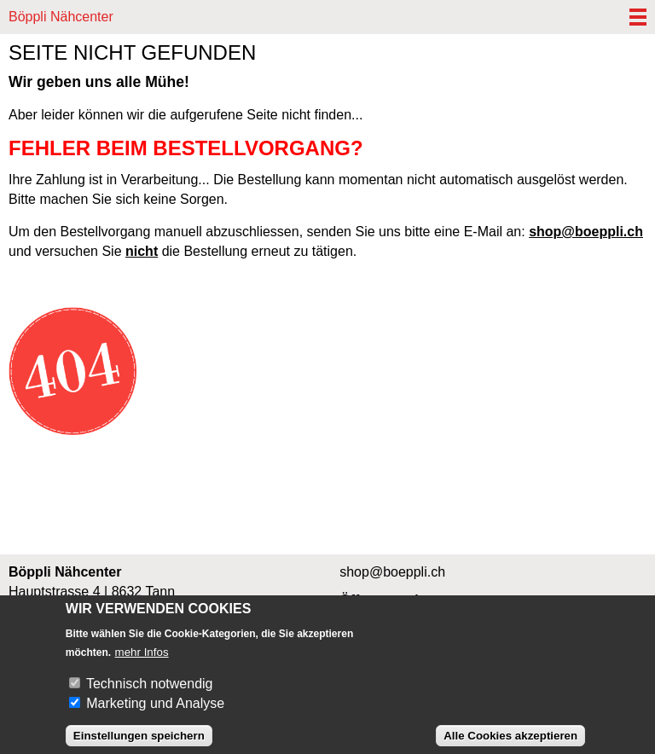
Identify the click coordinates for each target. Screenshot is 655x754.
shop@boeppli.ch (586, 231)
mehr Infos (142, 660)
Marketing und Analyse (155, 712)
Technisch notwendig (149, 693)
